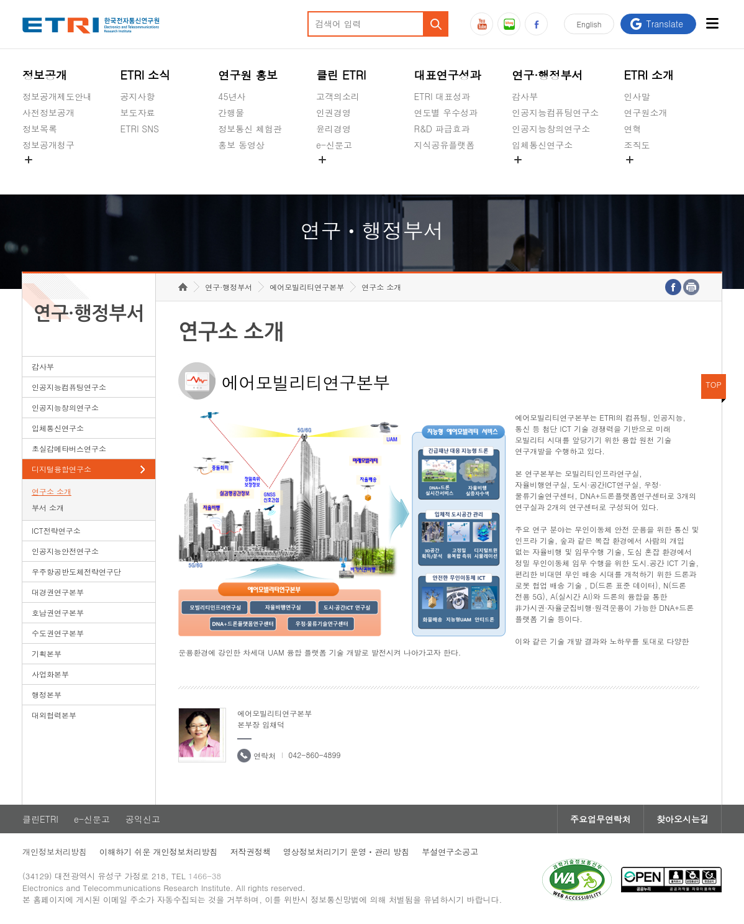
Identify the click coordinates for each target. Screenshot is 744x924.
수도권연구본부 (58, 633)
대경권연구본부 (58, 592)
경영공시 (39, 174)
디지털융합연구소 (61, 469)
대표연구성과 (447, 75)
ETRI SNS (139, 128)
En (589, 24)
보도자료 (137, 112)
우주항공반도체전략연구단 (76, 571)
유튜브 (481, 23)
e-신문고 (334, 145)
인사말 (637, 96)
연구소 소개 (51, 491)
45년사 (231, 96)
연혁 (632, 128)
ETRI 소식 (145, 75)
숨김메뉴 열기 (28, 159)
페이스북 (536, 23)
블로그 (508, 23)
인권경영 (333, 112)
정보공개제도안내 (57, 96)
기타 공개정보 (651, 174)
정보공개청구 (48, 145)
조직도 (637, 145)
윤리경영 (333, 128)
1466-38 (204, 876)
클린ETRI (40, 819)
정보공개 (44, 75)
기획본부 (46, 653)
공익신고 (333, 174)
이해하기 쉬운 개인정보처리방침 (158, 852)
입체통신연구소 (542, 145)
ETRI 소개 (649, 75)
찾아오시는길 (682, 819)
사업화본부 (50, 674)
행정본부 (46, 694)
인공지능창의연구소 (551, 128)
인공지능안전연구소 (65, 551)
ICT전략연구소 (56, 530)
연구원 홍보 (248, 75)
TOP (713, 384)
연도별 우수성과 (446, 112)
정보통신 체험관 (250, 128)
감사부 (525, 96)
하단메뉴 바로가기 (0, 0)
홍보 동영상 (241, 145)
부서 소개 (48, 507)
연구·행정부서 (547, 75)
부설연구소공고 (450, 852)
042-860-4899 (314, 754)
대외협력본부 (54, 715)
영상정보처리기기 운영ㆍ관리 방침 (346, 852)
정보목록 (39, 128)
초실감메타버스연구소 (555, 174)
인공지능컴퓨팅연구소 (555, 112)
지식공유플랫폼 (444, 145)
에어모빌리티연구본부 (307, 286)
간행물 (231, 112)
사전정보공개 (48, 112)
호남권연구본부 (58, 612)
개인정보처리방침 (54, 852)
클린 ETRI (341, 75)
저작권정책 (250, 852)
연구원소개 (645, 112)
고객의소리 (338, 96)
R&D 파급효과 (442, 128)
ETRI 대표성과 (442, 96)
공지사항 (137, 96)
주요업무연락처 (600, 819)
